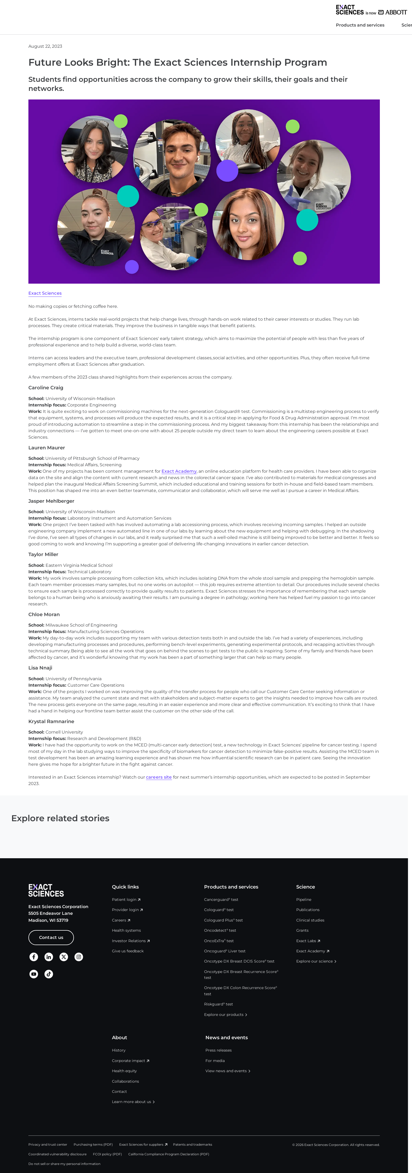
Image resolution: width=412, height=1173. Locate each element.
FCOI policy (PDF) (107, 1154)
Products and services (52, 25)
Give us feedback (128, 951)
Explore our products (224, 1014)
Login (373, 10)
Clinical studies (310, 920)
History (119, 1050)
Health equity (124, 1070)
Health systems (241, 10)
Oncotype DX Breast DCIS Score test (239, 961)
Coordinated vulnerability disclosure (57, 1154)
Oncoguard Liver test (225, 951)
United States (343, 10)
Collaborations (125, 1081)
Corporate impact (128, 1060)
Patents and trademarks (192, 1144)
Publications (308, 909)
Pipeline (303, 899)
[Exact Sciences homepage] (64, 9)
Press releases (218, 1050)
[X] (63, 960)
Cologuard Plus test (223, 920)
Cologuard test (219, 909)
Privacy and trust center (47, 1144)
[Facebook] (33, 959)
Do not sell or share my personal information (64, 1164)
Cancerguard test (221, 899)
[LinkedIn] (48, 960)
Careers (307, 10)
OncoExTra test (219, 940)
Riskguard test (218, 1004)
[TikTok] (48, 976)
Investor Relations (275, 10)
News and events (178, 25)
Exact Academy (179, 471)
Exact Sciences (45, 293)
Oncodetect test (220, 930)
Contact (119, 1091)
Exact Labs (306, 940)
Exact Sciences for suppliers (141, 1144)
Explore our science (314, 961)
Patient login (124, 899)
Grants (302, 930)
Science (102, 25)
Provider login (125, 909)
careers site (159, 777)
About (135, 25)
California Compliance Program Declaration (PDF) (168, 1154)
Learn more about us (131, 1101)
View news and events (226, 1070)
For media (215, 1060)
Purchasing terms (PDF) (93, 1144)
